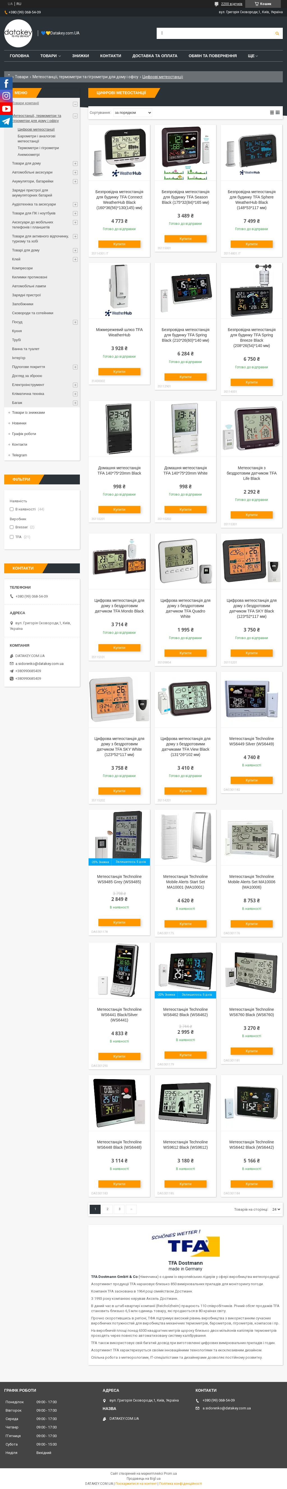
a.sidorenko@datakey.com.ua (39, 664)
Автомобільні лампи (29, 286)
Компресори (22, 268)
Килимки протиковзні (29, 277)
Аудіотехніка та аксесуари (34, 204)
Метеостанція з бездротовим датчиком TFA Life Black (252, 473)
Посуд (17, 322)
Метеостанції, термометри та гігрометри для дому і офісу (85, 77)
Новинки (19, 423)
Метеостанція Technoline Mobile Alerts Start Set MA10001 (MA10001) (185, 881)
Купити (120, 244)
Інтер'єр (18, 358)
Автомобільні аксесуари (32, 172)
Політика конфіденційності (180, 1484)
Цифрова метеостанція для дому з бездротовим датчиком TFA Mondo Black (119, 605)
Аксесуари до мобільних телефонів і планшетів (32, 224)
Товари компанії (25, 103)
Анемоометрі (29, 154)
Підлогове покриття (28, 367)
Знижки (80, 56)
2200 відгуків (231, 4)
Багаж (17, 403)
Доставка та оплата (154, 56)
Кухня (17, 331)
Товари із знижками (28, 412)
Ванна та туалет (26, 349)
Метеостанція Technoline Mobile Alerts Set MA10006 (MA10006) (252, 881)
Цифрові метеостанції (36, 129)
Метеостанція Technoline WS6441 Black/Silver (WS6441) (119, 1014)
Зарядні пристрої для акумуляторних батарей (32, 192)
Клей (16, 259)
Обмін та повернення (213, 56)
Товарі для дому (26, 250)
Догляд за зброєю (27, 376)
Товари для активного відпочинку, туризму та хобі (40, 238)
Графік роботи (24, 434)
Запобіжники (22, 304)
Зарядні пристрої (26, 295)
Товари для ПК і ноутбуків (33, 213)
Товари (48, 56)
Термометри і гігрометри (38, 148)
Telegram (19, 455)
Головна (19, 56)
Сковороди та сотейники (32, 313)
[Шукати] (277, 33)
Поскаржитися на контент (136, 1484)
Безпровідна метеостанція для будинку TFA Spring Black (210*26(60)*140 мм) (186, 335)
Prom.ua (170, 1474)
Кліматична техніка (28, 394)
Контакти (110, 56)
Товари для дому (26, 163)
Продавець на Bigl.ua (144, 1479)
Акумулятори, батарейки (32, 181)
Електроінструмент (28, 385)
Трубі (16, 340)
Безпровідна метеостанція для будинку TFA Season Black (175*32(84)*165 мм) (186, 197)
